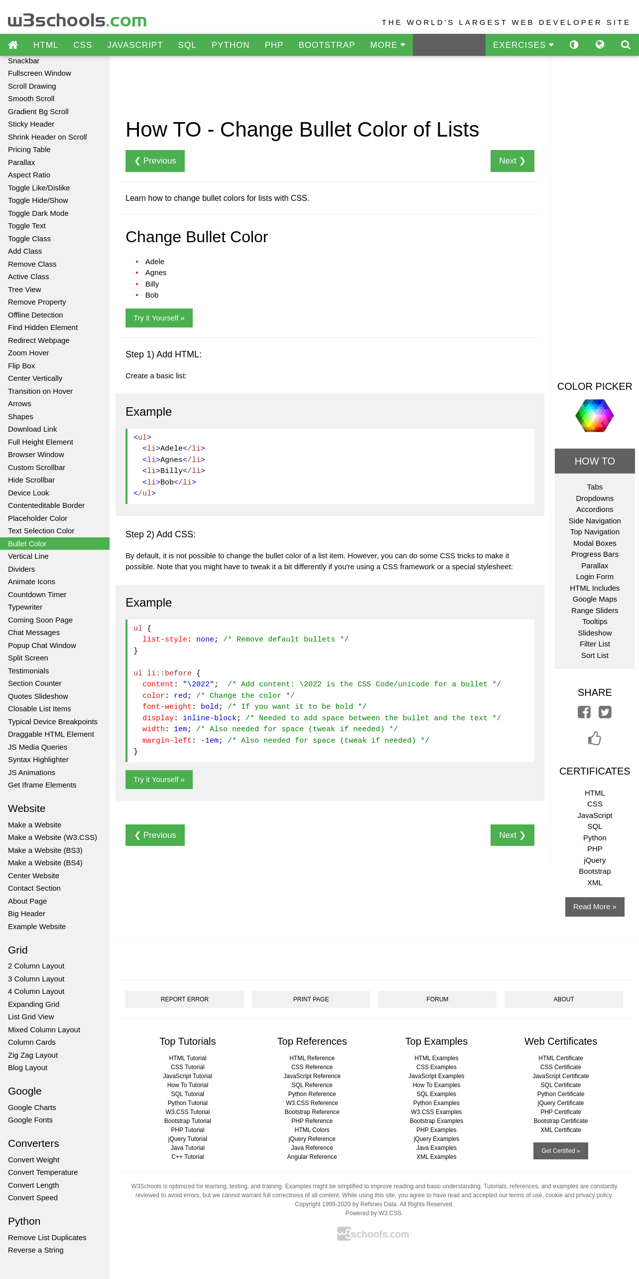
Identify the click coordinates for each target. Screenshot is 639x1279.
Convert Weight (33, 1159)
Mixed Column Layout (44, 1029)
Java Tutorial (188, 1147)
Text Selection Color (41, 530)
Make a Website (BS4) (45, 862)
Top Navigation (595, 531)
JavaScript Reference (312, 1076)
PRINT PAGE (311, 999)
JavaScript (594, 815)
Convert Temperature (43, 1172)
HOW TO (595, 461)
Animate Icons (31, 581)
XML (595, 882)
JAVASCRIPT (135, 45)
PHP (273, 45)
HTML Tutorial (187, 1058)
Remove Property (37, 302)
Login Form (595, 576)
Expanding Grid (33, 1004)
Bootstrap (595, 871)
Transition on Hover (40, 391)
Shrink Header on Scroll (47, 137)
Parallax (21, 162)
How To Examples (436, 1085)
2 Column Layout (36, 965)
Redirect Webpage (39, 340)
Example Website (37, 926)
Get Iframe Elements (42, 785)
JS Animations (31, 772)
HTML (45, 45)
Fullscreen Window (39, 73)
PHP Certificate (560, 1112)
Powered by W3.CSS (373, 1213)
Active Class (28, 276)
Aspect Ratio (29, 174)
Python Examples (436, 1103)
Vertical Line (28, 556)
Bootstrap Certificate (561, 1121)
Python (595, 837)
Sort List (595, 655)
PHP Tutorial (187, 1129)
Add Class (25, 251)
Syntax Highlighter (38, 759)
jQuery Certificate (561, 1103)
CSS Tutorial (187, 1067)
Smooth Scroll (31, 98)
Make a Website (34, 824)
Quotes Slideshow (38, 696)
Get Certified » (560, 1150)
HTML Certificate (560, 1058)
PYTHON (231, 45)
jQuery (595, 860)
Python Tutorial (188, 1103)
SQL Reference (311, 1085)
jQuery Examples (436, 1138)
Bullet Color (27, 543)
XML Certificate (560, 1129)
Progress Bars (595, 554)
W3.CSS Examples (436, 1112)
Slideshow (595, 633)
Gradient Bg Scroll (38, 111)
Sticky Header (31, 124)
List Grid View (31, 1016)
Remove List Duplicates (47, 1237)
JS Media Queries (37, 747)
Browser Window (36, 454)
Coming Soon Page (40, 620)
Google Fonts (30, 1120)
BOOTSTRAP (326, 45)
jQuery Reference (312, 1138)
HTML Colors (311, 1129)
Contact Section (34, 888)
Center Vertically (35, 378)
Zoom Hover (28, 352)
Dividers (21, 569)
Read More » (595, 906)
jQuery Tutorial (187, 1138)
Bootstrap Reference (312, 1112)
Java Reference (312, 1147)
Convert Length (33, 1185)
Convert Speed (33, 1197)
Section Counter (35, 683)
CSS (82, 45)
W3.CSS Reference (312, 1103)
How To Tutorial (187, 1085)
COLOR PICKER (595, 386)
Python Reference (312, 1094)
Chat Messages (34, 632)
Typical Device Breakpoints (53, 721)
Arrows (19, 403)
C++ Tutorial (187, 1156)
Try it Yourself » (159, 318)
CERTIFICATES (595, 771)
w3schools (78, 17)
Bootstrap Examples (436, 1121)
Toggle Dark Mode (38, 213)
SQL (187, 45)
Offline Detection (35, 315)
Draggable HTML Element (51, 734)
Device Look (28, 492)
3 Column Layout (36, 978)
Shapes (20, 416)
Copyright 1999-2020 (323, 1204)
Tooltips (595, 621)
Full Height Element (40, 442)
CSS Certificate (560, 1067)
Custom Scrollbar (36, 467)
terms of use (525, 1195)
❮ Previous (155, 160)
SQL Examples (437, 1094)
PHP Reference (312, 1121)
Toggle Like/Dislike (39, 187)
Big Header (26, 913)
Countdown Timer (37, 594)
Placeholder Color (37, 518)
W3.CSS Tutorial (188, 1112)
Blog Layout (27, 1067)
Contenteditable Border (46, 505)
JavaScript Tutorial (188, 1076)
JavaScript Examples (436, 1076)
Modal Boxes (595, 543)
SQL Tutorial (187, 1094)
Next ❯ (512, 160)
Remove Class (32, 264)
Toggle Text (27, 225)
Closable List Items (39, 708)
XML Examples (436, 1156)
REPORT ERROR (185, 999)
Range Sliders (594, 610)
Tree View (24, 289)
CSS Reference (312, 1067)
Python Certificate (561, 1094)
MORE (387, 45)
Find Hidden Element (43, 327)
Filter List (595, 644)
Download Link (32, 429)
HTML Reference (312, 1058)
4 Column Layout (36, 991)
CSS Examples (436, 1067)
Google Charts (32, 1107)
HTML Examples (436, 1058)
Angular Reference (312, 1156)
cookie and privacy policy (578, 1195)
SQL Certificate (561, 1085)
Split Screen (28, 657)
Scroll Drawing (32, 86)
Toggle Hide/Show (38, 200)
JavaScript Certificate (560, 1076)
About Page (27, 901)
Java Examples (436, 1147)
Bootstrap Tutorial (187, 1121)
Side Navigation (595, 520)
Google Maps (595, 599)
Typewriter (25, 607)
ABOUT (563, 999)
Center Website (33, 875)
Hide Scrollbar (31, 480)
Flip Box (21, 365)
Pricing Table (29, 149)
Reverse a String (36, 1250)
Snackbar (23, 60)
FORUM (437, 999)
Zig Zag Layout (33, 1055)
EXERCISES (523, 45)
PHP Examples (436, 1129)
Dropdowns (595, 498)
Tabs (595, 486)
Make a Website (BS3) (45, 850)
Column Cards (32, 1042)
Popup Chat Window (42, 645)
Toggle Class (29, 238)
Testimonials (28, 670)
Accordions (594, 509)
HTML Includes (595, 588)
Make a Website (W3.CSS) (52, 837)
